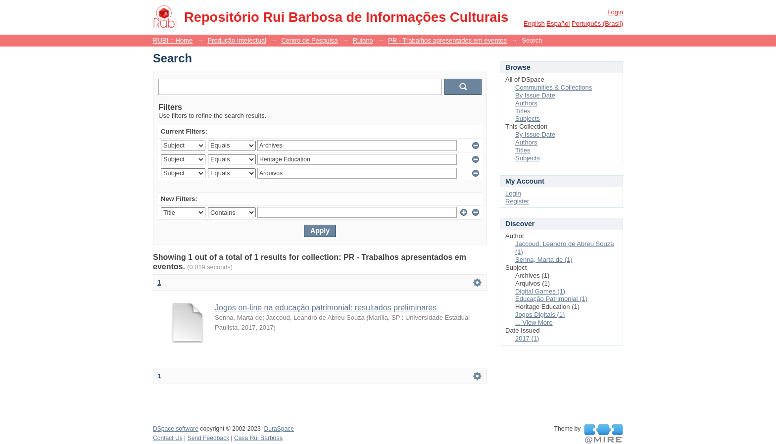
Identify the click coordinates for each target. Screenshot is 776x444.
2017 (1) (527, 338)
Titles (523, 111)
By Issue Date (535, 95)
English (534, 23)
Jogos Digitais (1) (540, 314)
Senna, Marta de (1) (544, 259)
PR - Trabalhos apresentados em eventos (447, 40)
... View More (534, 322)
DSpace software (175, 428)
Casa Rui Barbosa (258, 438)
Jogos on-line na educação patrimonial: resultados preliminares (325, 307)
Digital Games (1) (540, 291)
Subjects (527, 118)
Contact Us (168, 438)
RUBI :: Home (173, 40)
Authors (526, 103)
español (558, 23)
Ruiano (363, 40)
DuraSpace (278, 428)
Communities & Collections (553, 87)
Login (615, 12)
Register (517, 201)
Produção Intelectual (236, 40)
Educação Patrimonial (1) (551, 298)
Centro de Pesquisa (309, 40)
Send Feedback (209, 438)
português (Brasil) (597, 23)
